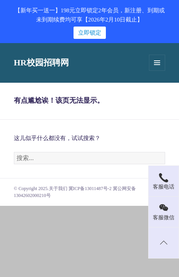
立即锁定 (89, 33)
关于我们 (58, 188)
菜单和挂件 (157, 63)
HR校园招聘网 (41, 62)
